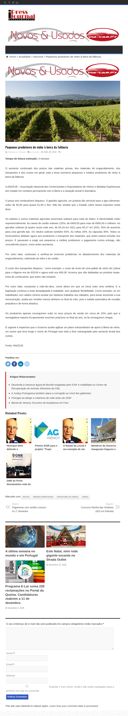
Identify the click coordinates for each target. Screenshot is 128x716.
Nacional (38, 56)
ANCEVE (26, 497)
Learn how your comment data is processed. (73, 705)
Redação (22, 152)
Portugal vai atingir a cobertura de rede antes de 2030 (41, 397)
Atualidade (24, 56)
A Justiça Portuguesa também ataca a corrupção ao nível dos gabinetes (51, 393)
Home (10, 56)
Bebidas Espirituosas (43, 497)
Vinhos (85, 497)
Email (9, 664)
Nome (9, 653)
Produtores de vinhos (67, 497)
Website (10, 675)
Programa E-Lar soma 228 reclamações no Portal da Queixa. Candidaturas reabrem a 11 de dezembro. (24, 595)
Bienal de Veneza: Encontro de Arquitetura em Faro (40, 402)
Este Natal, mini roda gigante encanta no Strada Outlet (62, 555)
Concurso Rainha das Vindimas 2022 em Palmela (96, 507)
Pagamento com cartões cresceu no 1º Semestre (29, 507)
